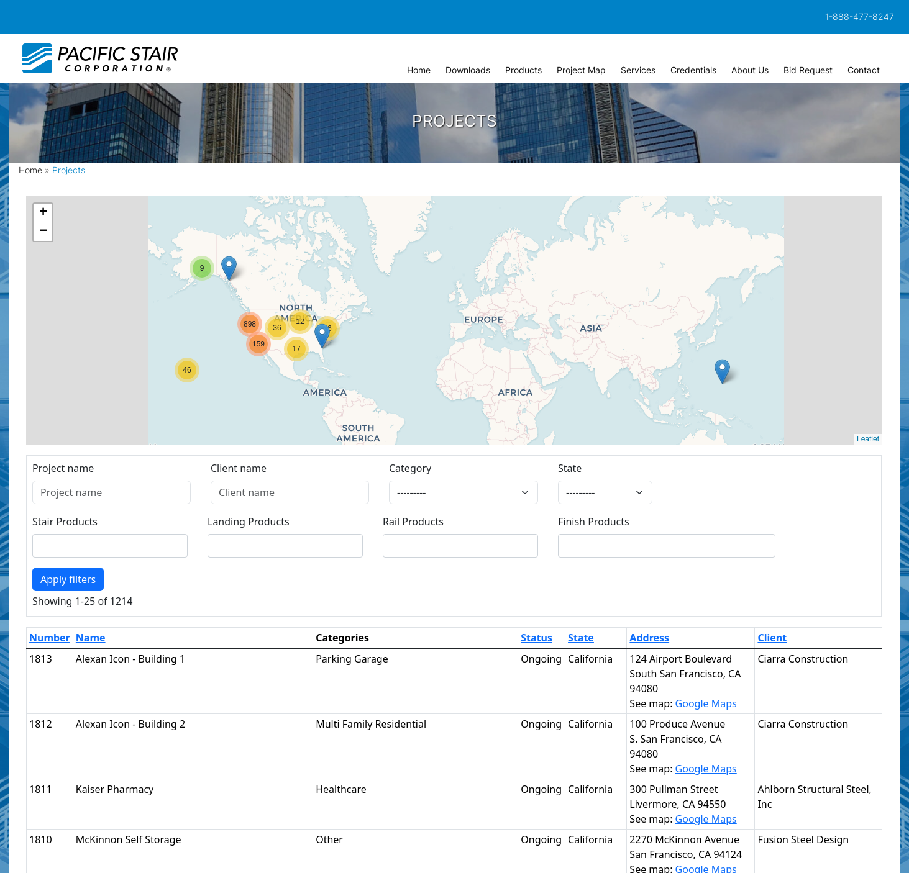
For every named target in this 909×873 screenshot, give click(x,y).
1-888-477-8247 (859, 16)
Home (30, 170)
